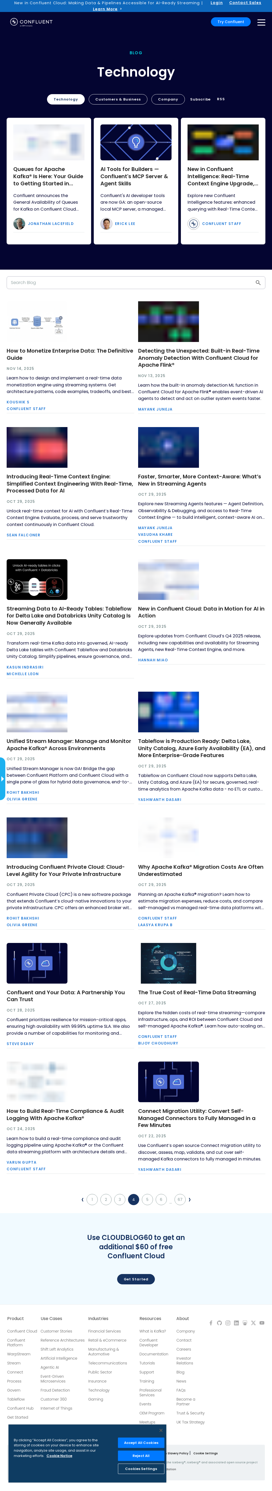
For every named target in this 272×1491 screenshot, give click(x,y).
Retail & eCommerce (107, 1340)
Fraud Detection (55, 1390)
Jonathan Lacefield (51, 224)
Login (217, 2)
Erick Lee (125, 224)
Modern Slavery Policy (171, 1453)
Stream (14, 1363)
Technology (66, 99)
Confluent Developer (148, 1343)
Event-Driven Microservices (53, 1379)
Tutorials (147, 1363)
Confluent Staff (221, 224)
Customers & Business (118, 99)
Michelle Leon (23, 674)
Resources (150, 1319)
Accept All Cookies (141, 1442)
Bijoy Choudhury (158, 1043)
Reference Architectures (63, 1340)
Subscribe (200, 99)
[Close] (161, 1430)
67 (180, 1199)
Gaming (95, 1399)
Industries (98, 1319)
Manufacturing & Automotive (103, 1352)
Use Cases (51, 1319)
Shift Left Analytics (57, 1349)
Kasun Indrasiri (25, 667)
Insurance (97, 1381)
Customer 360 (54, 1399)
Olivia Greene (22, 799)
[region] (87, 1453)
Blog (180, 1372)
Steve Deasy (20, 1044)
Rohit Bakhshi (23, 793)
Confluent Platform (16, 1343)
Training (146, 1381)
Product (15, 1319)
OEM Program (151, 1413)
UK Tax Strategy (190, 1422)
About (182, 1319)
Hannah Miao (153, 660)
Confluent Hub (20, 1408)
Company (168, 99)
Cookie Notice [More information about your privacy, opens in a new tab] (59, 1455)
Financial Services (104, 1331)
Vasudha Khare (155, 535)
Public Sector (100, 1372)
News (181, 1381)
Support (146, 1372)
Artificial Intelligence (59, 1358)
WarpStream (19, 1354)
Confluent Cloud (22, 1331)
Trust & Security (190, 1413)
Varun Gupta (21, 1162)
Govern (13, 1390)
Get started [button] (136, 1279)
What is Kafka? (152, 1331)
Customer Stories (56, 1331)
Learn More (105, 9)
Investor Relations (184, 1361)
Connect (15, 1372)
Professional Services (150, 1393)
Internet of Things (56, 1408)
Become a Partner (185, 1402)
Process (14, 1381)
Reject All (141, 1455)
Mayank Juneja (155, 409)
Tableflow (16, 1399)
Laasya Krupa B (155, 925)
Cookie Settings (205, 1453)
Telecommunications (107, 1363)
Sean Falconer (23, 535)
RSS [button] (221, 99)
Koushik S (18, 402)
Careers (183, 1349)
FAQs (180, 1390)
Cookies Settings (141, 1468)
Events (145, 1404)
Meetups (147, 1422)
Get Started (17, 1417)
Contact (184, 1340)
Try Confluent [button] (231, 21)
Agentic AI (50, 1367)
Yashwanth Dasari (159, 800)
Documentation (153, 1354)
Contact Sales (245, 2)
